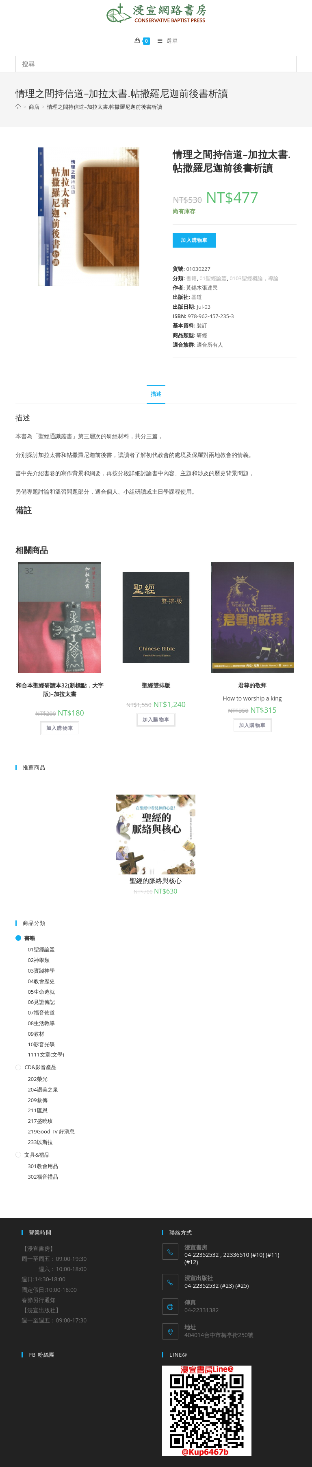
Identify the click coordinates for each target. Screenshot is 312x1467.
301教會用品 (43, 1166)
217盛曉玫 (40, 1120)
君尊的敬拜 (252, 685)
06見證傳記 (41, 1002)
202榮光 (37, 1079)
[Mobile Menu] (165, 40)
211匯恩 (37, 1110)
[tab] (156, 394)
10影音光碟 (41, 1044)
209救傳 (37, 1100)
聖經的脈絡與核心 (156, 880)
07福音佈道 (41, 1012)
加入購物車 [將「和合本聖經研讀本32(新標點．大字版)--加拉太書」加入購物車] (59, 728)
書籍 (191, 278)
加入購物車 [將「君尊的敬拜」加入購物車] (252, 725)
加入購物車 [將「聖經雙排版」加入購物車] (156, 719)
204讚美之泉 (43, 1089)
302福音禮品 (43, 1176)
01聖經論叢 (213, 278)
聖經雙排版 (156, 685)
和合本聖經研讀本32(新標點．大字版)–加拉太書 (60, 689)
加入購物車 (194, 240)
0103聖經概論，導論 (254, 278)
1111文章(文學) (46, 1054)
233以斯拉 (40, 1142)
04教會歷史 (41, 981)
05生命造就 (41, 991)
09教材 (36, 1033)
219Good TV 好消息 (51, 1131)
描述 (156, 394)
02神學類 (39, 960)
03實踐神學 (41, 970)
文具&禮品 (36, 1154)
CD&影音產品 (40, 1067)
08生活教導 (41, 1023)
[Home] (18, 106)
